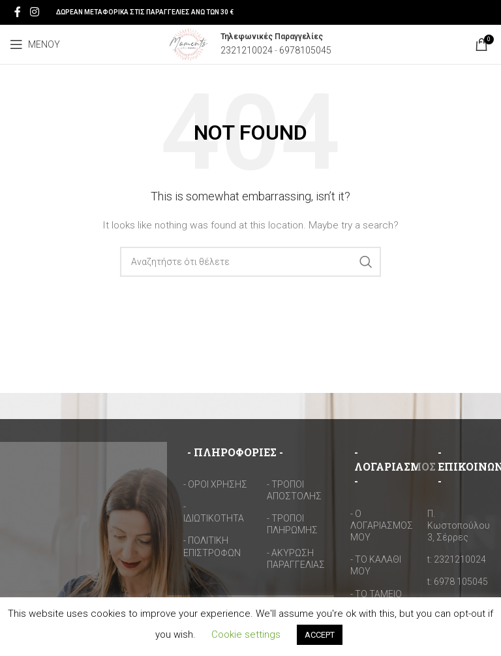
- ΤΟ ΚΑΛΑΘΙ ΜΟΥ (375, 565)
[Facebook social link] (17, 12)
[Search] (250, 262)
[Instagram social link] (34, 12)
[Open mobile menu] (35, 44)
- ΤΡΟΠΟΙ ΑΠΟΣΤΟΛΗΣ (294, 490)
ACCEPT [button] (320, 635)
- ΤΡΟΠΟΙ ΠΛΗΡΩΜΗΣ (292, 524)
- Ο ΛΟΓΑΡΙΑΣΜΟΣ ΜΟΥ (381, 525)
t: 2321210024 (456, 559)
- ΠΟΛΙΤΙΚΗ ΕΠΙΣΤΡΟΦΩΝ (212, 546)
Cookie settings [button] (246, 634)
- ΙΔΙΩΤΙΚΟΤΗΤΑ (213, 512)
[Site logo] (188, 44)
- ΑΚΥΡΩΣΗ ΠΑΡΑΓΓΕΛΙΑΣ (296, 559)
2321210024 (246, 50)
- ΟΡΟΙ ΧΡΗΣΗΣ (215, 484)
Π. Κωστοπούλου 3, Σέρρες (458, 525)
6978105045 (305, 50)
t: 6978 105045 (457, 581)
